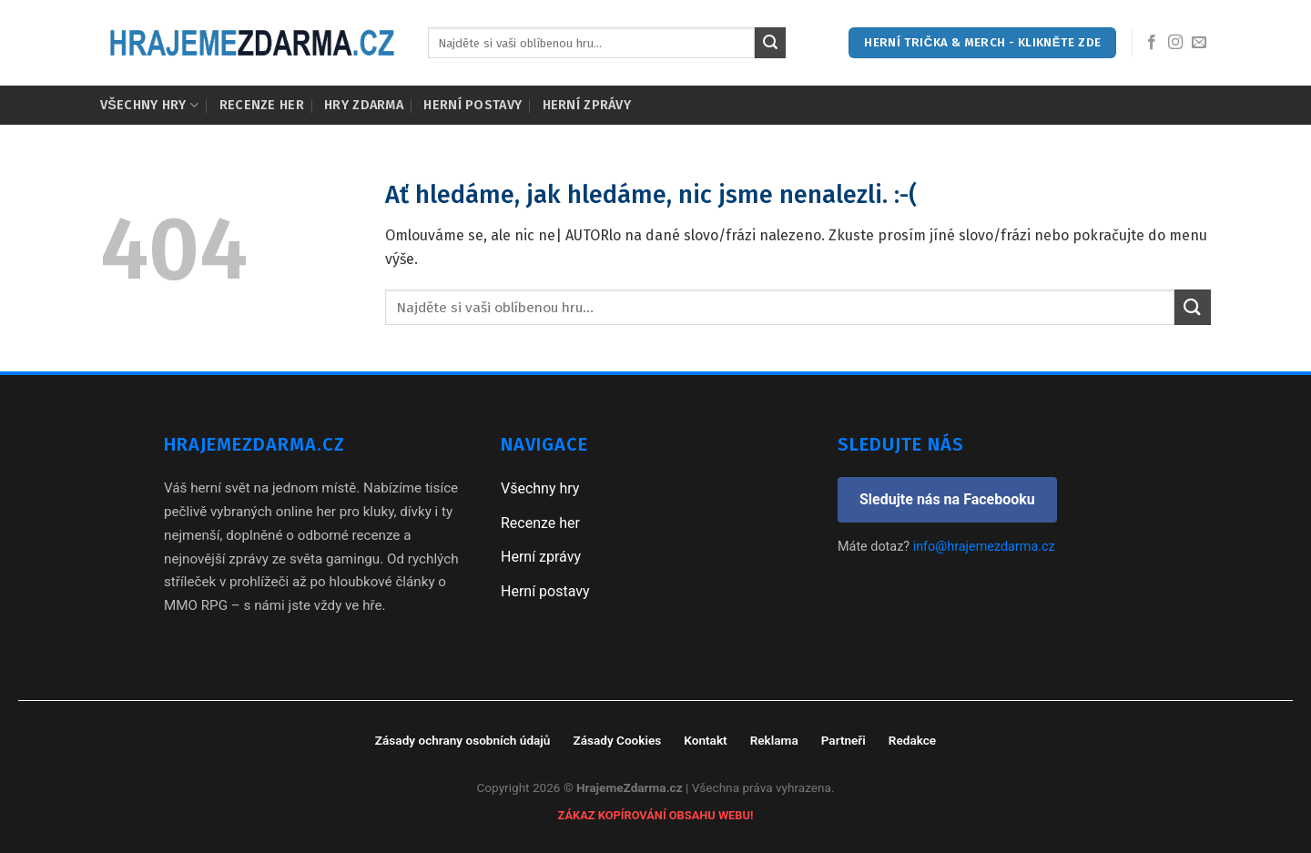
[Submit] (770, 42)
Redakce (912, 740)
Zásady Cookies (617, 740)
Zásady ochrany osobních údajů (463, 740)
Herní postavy (472, 105)
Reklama (774, 740)
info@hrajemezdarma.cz (984, 546)
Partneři (843, 740)
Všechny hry (149, 105)
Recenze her (261, 105)
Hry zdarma (363, 105)
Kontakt (705, 740)
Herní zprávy (587, 105)
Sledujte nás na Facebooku (947, 499)
